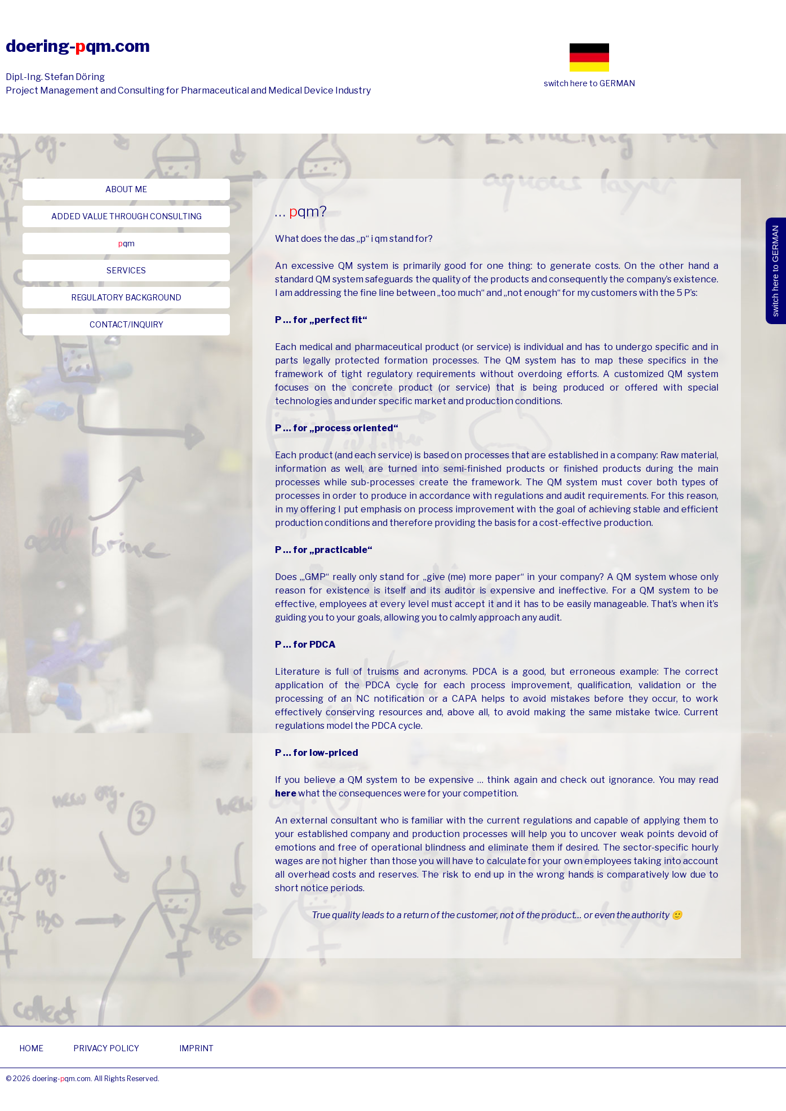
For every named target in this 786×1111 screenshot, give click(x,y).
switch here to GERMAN (589, 83)
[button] (126, 189)
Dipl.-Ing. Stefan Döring (55, 77)
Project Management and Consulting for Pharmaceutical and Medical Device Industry (188, 90)
